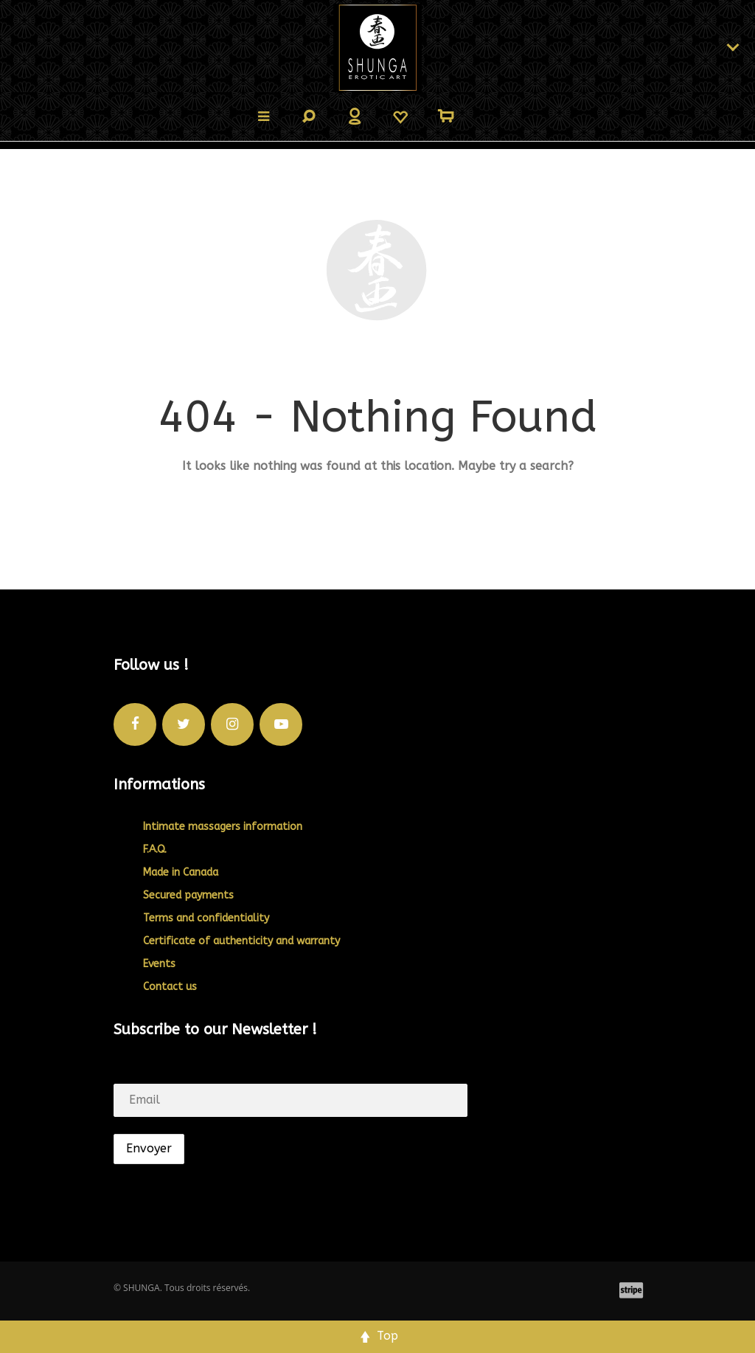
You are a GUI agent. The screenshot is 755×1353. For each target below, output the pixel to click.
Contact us (170, 986)
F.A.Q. (155, 849)
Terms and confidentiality (206, 918)
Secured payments (188, 895)
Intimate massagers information (222, 826)
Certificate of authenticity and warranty (241, 941)
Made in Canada (180, 872)
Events (159, 964)
